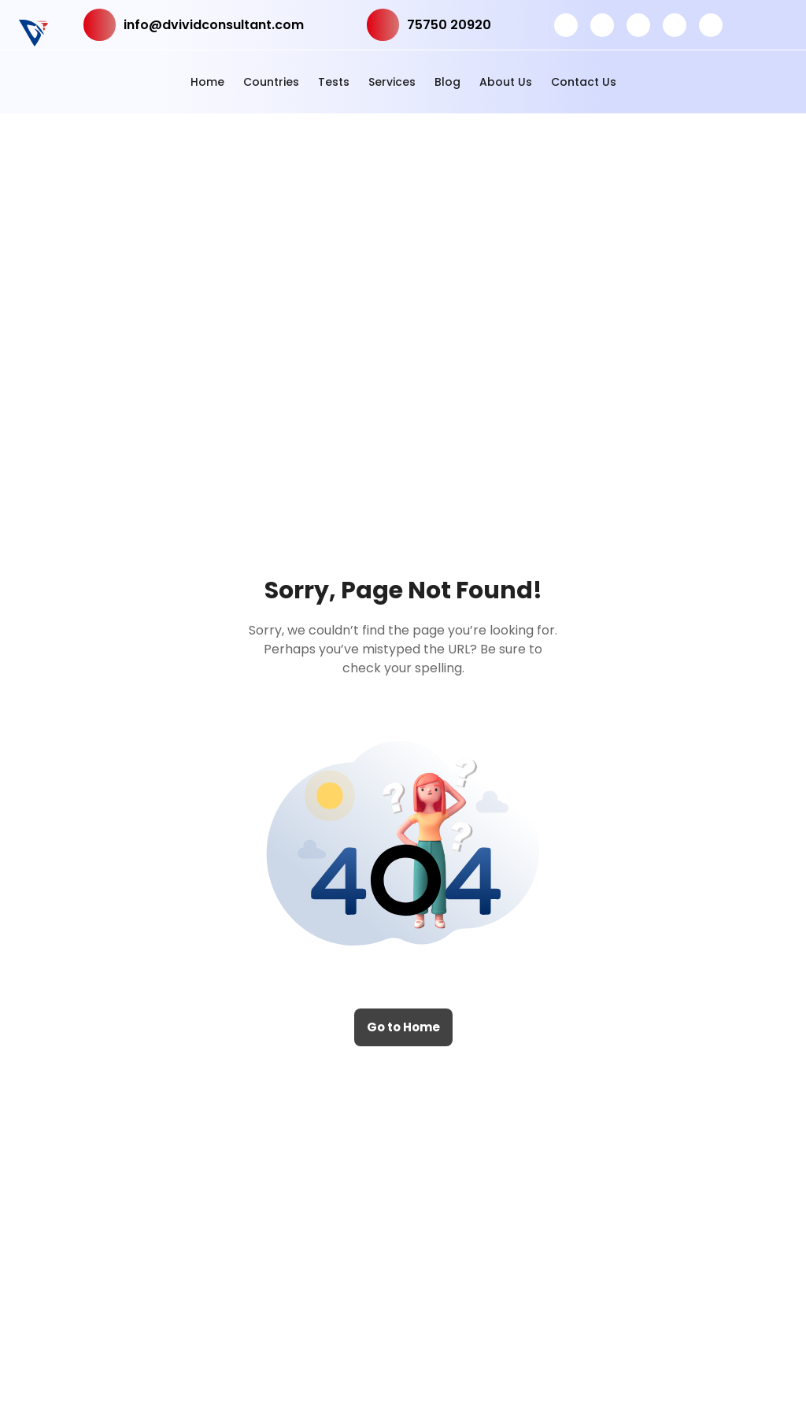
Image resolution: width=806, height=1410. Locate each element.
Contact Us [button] (583, 82)
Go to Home (403, 1027)
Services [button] (392, 82)
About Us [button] (505, 82)
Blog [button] (447, 82)
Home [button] (207, 82)
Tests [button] (333, 82)
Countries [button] (271, 82)
